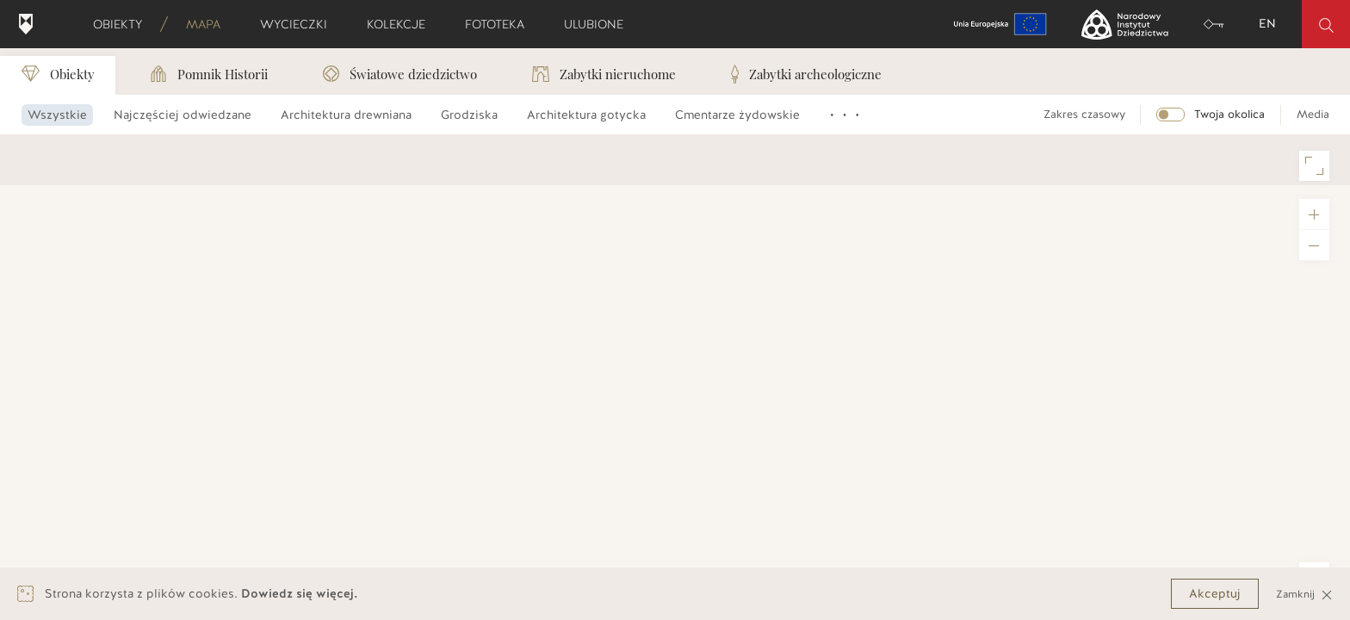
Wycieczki (299, 24)
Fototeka (500, 24)
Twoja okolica (1229, 114)
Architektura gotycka (586, 115)
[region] (675, 376)
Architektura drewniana (346, 115)
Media (1313, 114)
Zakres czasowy (1084, 114)
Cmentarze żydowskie (737, 115)
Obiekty (123, 24)
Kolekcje (402, 24)
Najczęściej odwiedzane (182, 115)
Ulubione (599, 24)
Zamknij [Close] (1304, 593)
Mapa (209, 24)
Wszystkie (57, 115)
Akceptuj (1215, 594)
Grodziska (469, 115)
